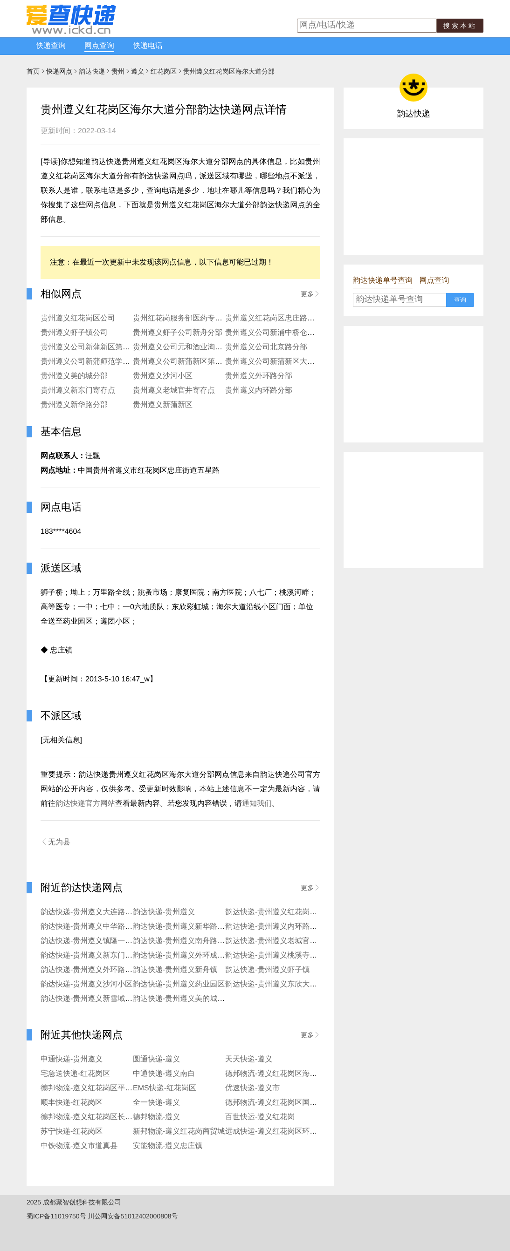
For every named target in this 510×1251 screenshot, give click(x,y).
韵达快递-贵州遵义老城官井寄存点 (282, 941)
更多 (310, 294)
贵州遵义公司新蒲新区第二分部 (93, 347)
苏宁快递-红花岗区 (72, 1131)
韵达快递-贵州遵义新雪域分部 (90, 999)
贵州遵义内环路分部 (258, 390)
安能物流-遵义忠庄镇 (167, 1146)
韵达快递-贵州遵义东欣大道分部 (278, 984)
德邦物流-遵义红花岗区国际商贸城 (282, 1103)
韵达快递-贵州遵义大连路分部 (90, 912)
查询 (460, 299)
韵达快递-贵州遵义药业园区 (179, 984)
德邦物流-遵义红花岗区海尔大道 (278, 1074)
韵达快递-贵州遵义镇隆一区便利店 (98, 941)
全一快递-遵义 (156, 1103)
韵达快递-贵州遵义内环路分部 (274, 927)
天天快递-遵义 (248, 1059)
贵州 (117, 71)
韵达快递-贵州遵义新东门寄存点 (94, 955)
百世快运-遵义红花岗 (260, 1117)
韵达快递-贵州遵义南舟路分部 (182, 941)
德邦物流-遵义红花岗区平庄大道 (94, 1088)
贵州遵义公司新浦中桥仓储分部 (277, 333)
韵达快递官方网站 (85, 804)
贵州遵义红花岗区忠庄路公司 (273, 318)
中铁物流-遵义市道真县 (79, 1146)
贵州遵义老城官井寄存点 (174, 390)
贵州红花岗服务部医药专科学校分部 (192, 318)
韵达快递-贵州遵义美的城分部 (182, 999)
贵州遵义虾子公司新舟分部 (177, 333)
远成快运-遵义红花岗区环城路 (274, 1131)
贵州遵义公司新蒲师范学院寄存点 (96, 362)
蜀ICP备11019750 (53, 1216)
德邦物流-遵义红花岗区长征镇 (90, 1117)
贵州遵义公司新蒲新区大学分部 (277, 362)
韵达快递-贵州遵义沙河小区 (86, 984)
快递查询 (51, 46)
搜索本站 (460, 25)
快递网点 (59, 71)
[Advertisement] (413, 196)
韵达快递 (92, 71)
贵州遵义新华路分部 (74, 405)
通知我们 (257, 804)
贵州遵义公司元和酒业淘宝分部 (185, 347)
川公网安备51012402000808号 (133, 1216)
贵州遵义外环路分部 (258, 376)
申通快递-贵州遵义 (72, 1059)
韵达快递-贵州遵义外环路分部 (90, 970)
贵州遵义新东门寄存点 (78, 390)
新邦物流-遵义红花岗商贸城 (179, 1131)
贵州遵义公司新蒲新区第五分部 (185, 362)
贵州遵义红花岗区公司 (78, 318)
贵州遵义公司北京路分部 (266, 347)
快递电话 (148, 46)
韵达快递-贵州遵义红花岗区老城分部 (286, 912)
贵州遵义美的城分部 (74, 376)
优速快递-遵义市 (252, 1088)
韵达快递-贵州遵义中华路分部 (90, 927)
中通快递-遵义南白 (164, 1074)
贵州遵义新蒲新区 (163, 405)
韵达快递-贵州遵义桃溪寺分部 (274, 955)
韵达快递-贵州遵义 (164, 912)
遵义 (137, 71)
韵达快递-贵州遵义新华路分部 (182, 927)
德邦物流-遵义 (156, 1117)
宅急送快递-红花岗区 (75, 1074)
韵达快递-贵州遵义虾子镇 (267, 970)
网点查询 (99, 46)
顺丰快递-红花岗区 (72, 1103)
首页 (33, 71)
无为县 (55, 842)
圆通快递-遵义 (156, 1059)
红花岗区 (164, 71)
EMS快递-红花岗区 (164, 1088)
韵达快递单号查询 (383, 281)
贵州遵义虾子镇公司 (74, 333)
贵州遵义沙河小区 (163, 376)
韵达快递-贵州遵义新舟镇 (175, 970)
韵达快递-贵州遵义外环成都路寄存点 (194, 955)
